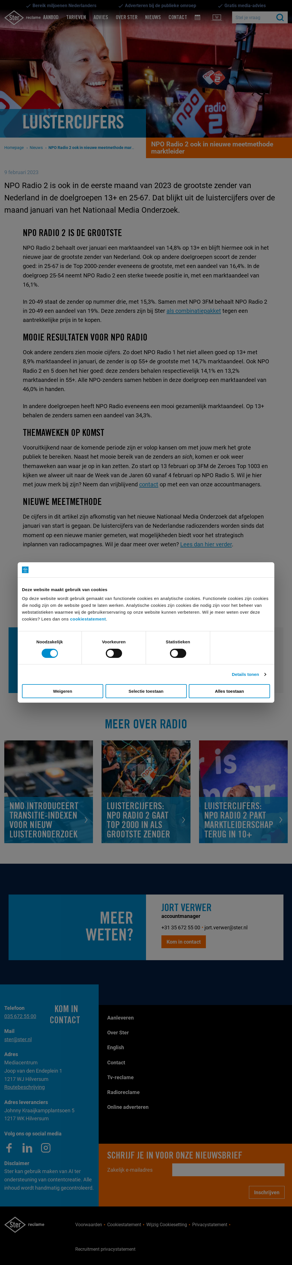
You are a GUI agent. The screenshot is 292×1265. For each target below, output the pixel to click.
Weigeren (62, 691)
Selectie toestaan (146, 691)
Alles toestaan (229, 691)
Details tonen (245, 674)
